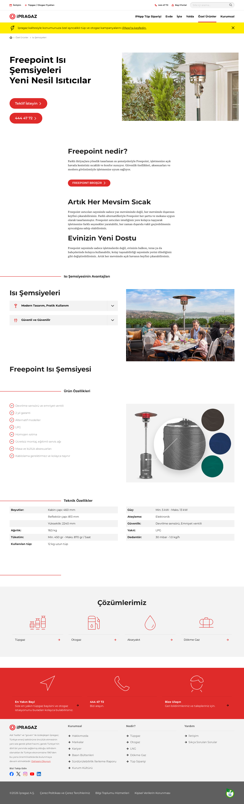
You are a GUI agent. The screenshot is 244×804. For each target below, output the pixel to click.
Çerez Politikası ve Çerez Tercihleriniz (65, 793)
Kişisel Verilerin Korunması (152, 793)
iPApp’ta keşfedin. (134, 28)
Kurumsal (227, 16)
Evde (169, 16)
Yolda (190, 16)
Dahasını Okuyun (41, 761)
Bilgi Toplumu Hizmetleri (112, 793)
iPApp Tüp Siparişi (148, 16)
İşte (179, 16)
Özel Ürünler (207, 16)
